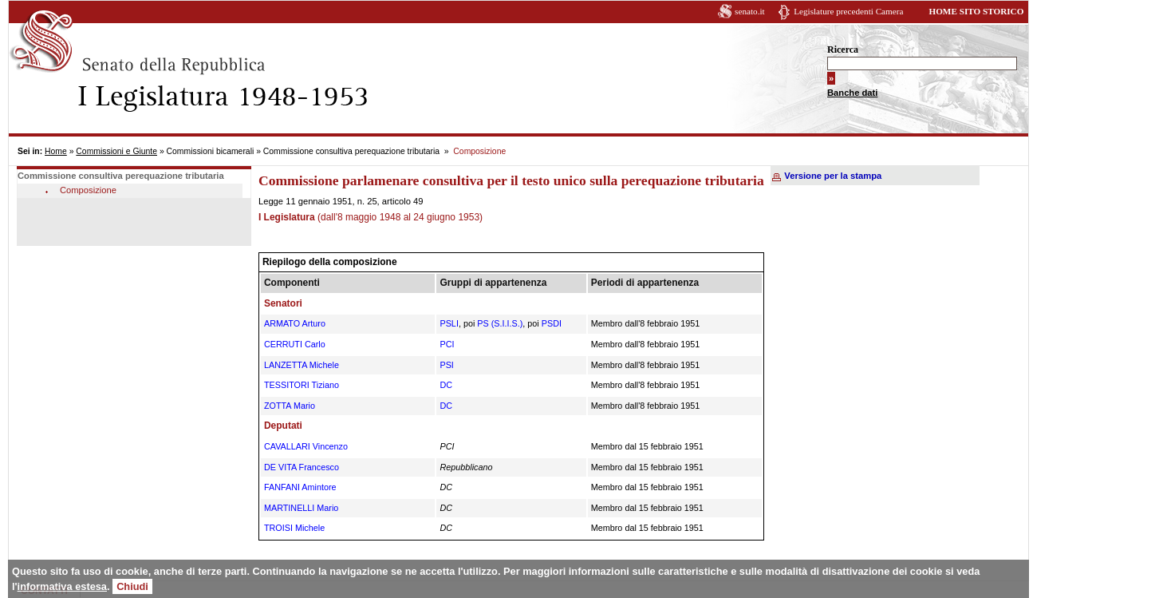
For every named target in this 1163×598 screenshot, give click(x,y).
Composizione (88, 190)
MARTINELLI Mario (301, 508)
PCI (447, 344)
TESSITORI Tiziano (301, 385)
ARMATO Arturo (294, 323)
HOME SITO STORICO (975, 11)
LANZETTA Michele (301, 365)
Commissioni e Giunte (116, 151)
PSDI (552, 323)
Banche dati (852, 92)
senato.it (750, 11)
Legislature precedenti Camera (848, 11)
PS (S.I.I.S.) (499, 323)
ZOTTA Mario (289, 405)
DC (446, 385)
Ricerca (842, 49)
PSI (446, 365)
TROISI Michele (294, 528)
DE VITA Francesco (301, 467)
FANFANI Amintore (300, 487)
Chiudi (132, 586)
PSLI (449, 323)
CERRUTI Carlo (294, 344)
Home (56, 151)
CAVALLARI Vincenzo (306, 446)
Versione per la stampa (832, 175)
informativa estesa (62, 586)
